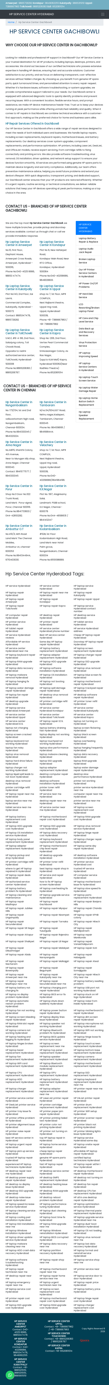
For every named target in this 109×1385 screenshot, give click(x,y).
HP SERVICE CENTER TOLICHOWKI (59, 1335)
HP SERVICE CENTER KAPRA (59, 1347)
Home (11, 22)
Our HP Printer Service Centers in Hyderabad (88, 273)
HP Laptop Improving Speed (88, 354)
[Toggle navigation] (103, 14)
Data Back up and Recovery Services (86, 332)
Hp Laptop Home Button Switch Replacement (88, 401)
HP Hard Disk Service (86, 295)
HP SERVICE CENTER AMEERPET (20, 1324)
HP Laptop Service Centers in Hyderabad (88, 367)
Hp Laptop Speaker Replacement (86, 415)
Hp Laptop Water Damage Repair (88, 389)
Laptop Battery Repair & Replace (88, 240)
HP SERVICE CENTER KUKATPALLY (20, 1362)
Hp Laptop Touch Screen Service (88, 379)
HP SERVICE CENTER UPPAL (59, 1323)
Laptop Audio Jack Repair (86, 250)
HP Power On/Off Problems (88, 285)
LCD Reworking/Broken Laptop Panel (89, 308)
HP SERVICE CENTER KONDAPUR (20, 1341)
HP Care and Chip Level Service (88, 320)
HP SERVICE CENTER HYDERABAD (31, 14)
